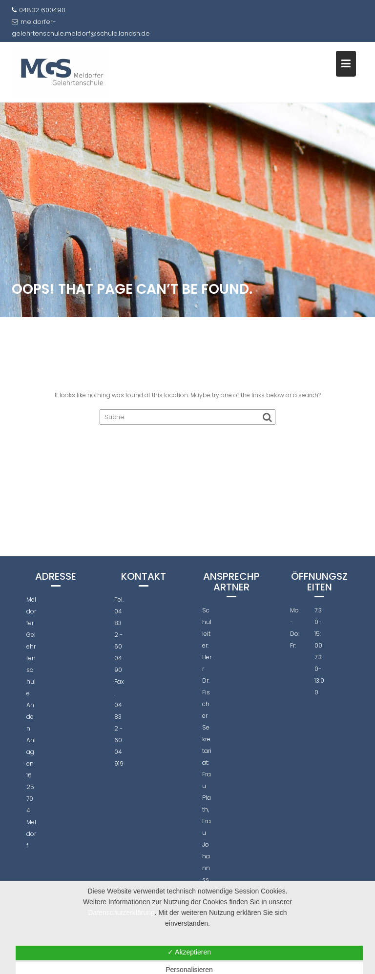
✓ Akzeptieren (189, 952)
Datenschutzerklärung (121, 912)
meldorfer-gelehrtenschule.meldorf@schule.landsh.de (81, 27)
